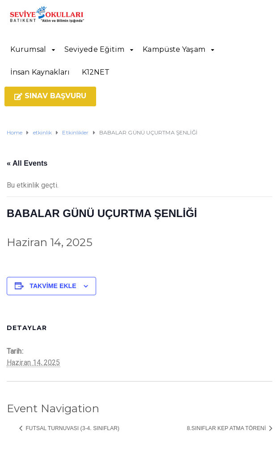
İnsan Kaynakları (40, 72)
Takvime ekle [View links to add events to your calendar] (53, 285)
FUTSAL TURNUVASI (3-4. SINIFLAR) (71, 428)
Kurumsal (28, 49)
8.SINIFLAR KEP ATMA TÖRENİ (227, 428)
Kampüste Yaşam (174, 49)
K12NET (96, 72)
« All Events (27, 163)
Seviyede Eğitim (94, 49)
